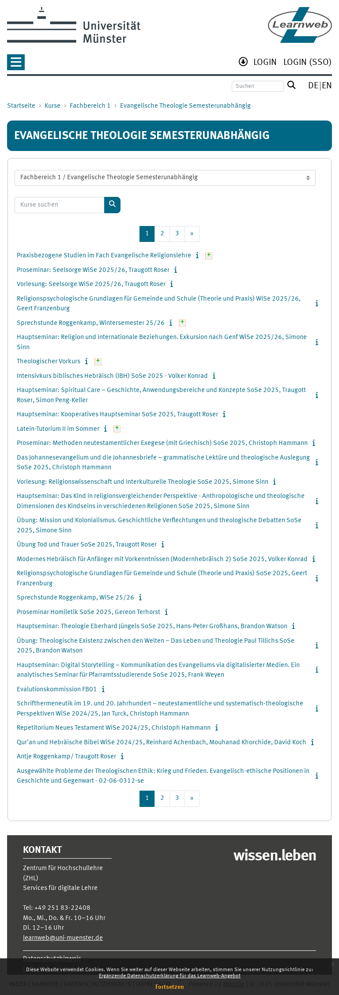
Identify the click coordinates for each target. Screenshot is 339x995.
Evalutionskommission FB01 (57, 689)
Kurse (52, 106)
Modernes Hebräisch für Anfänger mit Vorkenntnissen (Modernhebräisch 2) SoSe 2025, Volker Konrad (162, 559)
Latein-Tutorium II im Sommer (58, 429)
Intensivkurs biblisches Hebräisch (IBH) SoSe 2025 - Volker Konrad (112, 376)
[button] (16, 65)
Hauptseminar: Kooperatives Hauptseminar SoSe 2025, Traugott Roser (117, 414)
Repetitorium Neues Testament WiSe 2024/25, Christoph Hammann (114, 728)
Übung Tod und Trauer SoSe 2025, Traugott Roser (87, 545)
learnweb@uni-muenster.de (63, 938)
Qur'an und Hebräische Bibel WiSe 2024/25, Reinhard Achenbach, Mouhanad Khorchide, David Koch (161, 742)
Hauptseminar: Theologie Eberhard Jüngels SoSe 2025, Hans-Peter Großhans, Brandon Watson (152, 626)
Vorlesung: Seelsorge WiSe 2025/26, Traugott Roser (91, 284)
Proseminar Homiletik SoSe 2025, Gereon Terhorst (88, 612)
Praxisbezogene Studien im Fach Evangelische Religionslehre (104, 256)
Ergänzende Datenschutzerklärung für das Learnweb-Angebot (170, 976)
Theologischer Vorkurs (48, 361)
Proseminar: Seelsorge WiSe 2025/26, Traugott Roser (93, 270)
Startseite (21, 106)
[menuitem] (265, 63)
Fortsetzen (169, 987)
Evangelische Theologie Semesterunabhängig (185, 106)
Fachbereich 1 (90, 106)
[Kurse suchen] (60, 205)
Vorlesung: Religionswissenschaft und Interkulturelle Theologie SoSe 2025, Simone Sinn (142, 482)
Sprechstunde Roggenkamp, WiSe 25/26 (75, 598)
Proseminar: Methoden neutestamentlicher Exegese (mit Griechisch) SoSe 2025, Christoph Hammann (162, 443)
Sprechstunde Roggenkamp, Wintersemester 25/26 (91, 323)
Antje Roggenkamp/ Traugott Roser (66, 757)
